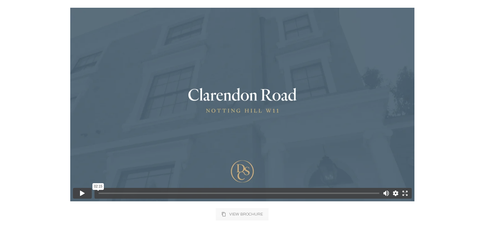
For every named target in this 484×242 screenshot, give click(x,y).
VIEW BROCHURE (242, 214)
